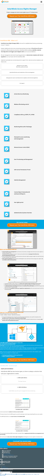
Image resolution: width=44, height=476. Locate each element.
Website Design (20, 474)
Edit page (2, 474)
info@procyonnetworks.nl (8, 455)
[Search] (11, 472)
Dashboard (8, 474)
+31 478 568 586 (6, 454)
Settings (13, 474)
